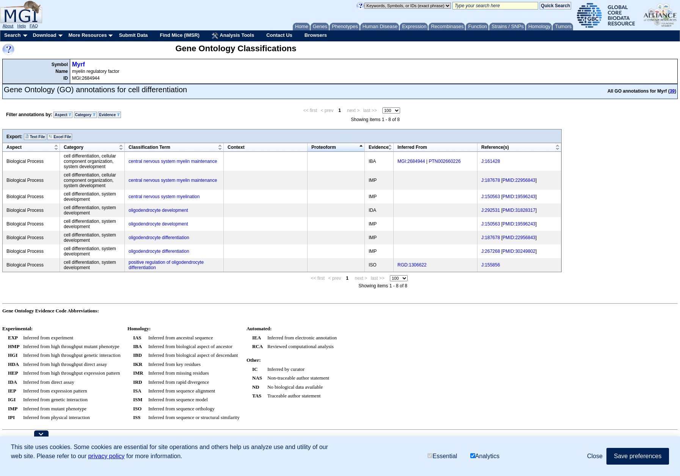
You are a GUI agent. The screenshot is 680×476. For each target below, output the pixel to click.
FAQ (34, 26)
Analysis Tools (233, 35)
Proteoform (323, 147)
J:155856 (490, 265)
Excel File (60, 136)
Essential (442, 456)
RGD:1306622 (412, 265)
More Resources (87, 35)
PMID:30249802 (519, 251)
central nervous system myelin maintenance (173, 161)
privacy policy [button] (106, 456)
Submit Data (133, 35)
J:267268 (490, 251)
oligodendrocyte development (158, 210)
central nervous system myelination (164, 196)
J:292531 (490, 210)
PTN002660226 (445, 161)
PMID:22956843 (519, 180)
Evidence (109, 115)
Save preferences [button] (637, 456)
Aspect (63, 115)
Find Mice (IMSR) (179, 35)
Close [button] (595, 456)
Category (85, 115)
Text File (35, 136)
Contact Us (279, 35)
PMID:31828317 (519, 210)
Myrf (78, 64)
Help (21, 26)
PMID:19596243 (519, 196)
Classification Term (149, 147)
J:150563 (490, 196)
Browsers (316, 35)
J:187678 (490, 180)
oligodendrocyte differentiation (159, 237)
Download (44, 35)
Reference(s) (495, 147)
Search (12, 35)
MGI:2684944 (411, 161)
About (8, 26)
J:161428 (490, 161)
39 (672, 91)
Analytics (484, 456)
